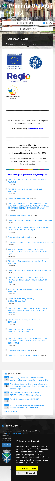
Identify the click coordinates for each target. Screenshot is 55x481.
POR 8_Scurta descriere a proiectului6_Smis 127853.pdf (24, 321)
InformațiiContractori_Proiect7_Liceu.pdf (24, 355)
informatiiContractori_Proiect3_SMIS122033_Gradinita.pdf (30, 242)
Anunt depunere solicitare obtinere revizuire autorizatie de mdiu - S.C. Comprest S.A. (27, 406)
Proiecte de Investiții (16, 44)
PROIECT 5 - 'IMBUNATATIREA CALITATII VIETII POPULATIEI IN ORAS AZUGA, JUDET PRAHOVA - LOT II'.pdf (28, 280)
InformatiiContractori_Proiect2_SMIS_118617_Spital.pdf (30, 220)
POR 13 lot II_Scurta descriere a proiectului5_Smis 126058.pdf (27, 290)
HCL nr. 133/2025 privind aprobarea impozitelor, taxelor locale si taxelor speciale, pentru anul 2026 (29, 378)
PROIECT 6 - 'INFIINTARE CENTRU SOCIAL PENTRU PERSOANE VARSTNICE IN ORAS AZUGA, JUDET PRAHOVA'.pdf (27, 310)
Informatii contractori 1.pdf (18, 199)
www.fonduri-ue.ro (35, 128)
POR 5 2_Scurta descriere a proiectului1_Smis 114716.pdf (25, 190)
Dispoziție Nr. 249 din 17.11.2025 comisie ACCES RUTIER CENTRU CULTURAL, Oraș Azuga (27, 394)
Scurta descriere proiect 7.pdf (19, 350)
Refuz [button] (34, 468)
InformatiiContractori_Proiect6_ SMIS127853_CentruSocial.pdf (21, 330)
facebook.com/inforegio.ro (35, 175)
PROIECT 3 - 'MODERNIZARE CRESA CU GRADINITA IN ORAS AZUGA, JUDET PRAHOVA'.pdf (28, 229)
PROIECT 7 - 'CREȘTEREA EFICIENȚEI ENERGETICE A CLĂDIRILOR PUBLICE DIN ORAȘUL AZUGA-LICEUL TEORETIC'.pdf (28, 341)
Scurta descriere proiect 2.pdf (19, 215)
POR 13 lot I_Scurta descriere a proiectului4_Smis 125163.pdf (27, 262)
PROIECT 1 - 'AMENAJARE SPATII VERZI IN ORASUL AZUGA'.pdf (27, 181)
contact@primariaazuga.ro (15, 433)
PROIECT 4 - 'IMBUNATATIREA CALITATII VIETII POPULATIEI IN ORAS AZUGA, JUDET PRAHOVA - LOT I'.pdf (28, 251)
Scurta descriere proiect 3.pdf (19, 237)
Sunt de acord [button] (23, 468)
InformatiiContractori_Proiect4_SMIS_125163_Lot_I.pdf (29, 270)
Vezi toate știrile (10, 412)
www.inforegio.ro (15, 175)
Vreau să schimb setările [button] (26, 473)
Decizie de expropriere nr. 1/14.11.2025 (24, 399)
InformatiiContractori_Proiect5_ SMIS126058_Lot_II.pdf (21, 300)
